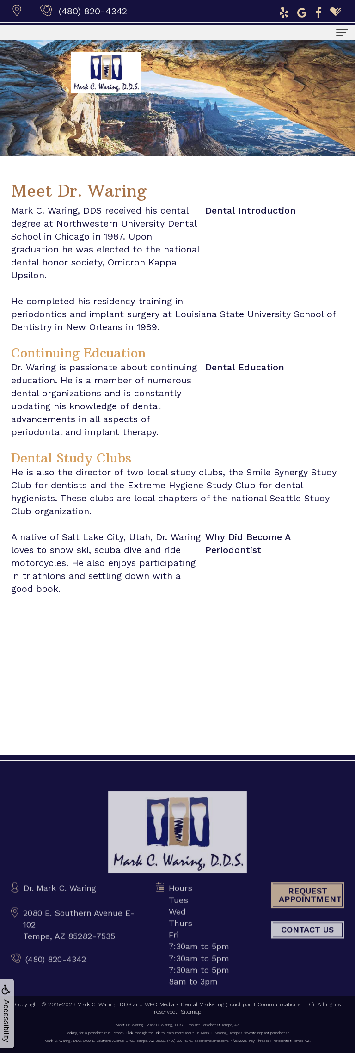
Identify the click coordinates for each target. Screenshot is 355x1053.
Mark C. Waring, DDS (104, 1004)
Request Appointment (310, 920)
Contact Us (307, 955)
